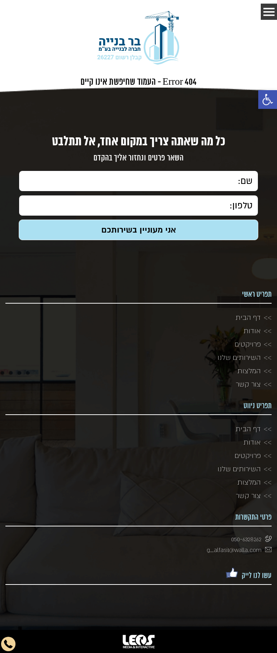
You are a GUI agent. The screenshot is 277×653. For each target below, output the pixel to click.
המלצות (249, 371)
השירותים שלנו (239, 357)
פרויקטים (248, 344)
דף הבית (248, 317)
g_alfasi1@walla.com (234, 550)
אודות (252, 331)
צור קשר (248, 384)
